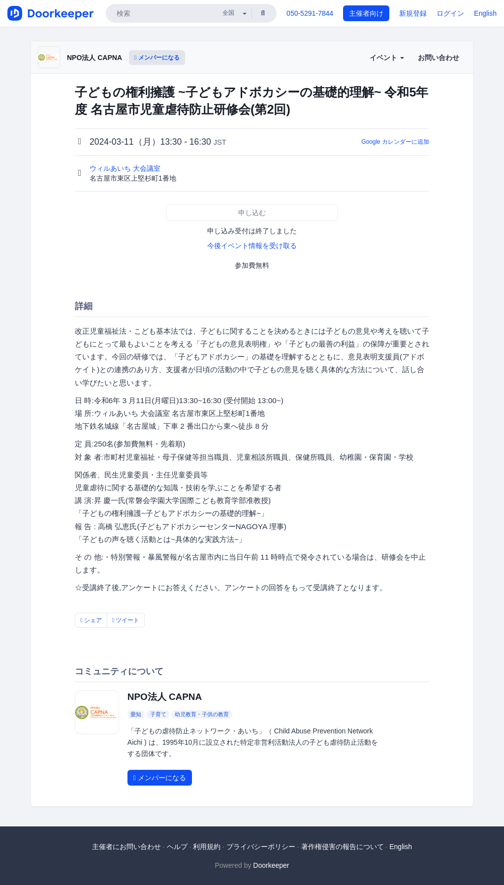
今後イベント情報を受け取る (252, 246)
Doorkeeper (271, 865)
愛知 (135, 714)
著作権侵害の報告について (342, 847)
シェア (91, 620)
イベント (387, 58)
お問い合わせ (438, 58)
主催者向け (366, 13)
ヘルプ (177, 847)
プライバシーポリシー (260, 847)
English (485, 13)
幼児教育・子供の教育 (202, 714)
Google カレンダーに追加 (395, 141)
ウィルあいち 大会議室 (126, 168)
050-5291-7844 (309, 13)
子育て (158, 714)
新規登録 (413, 13)
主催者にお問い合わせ (126, 847)
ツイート (126, 620)
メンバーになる (157, 57)
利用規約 (206, 847)
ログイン (450, 13)
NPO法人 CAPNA (94, 58)
